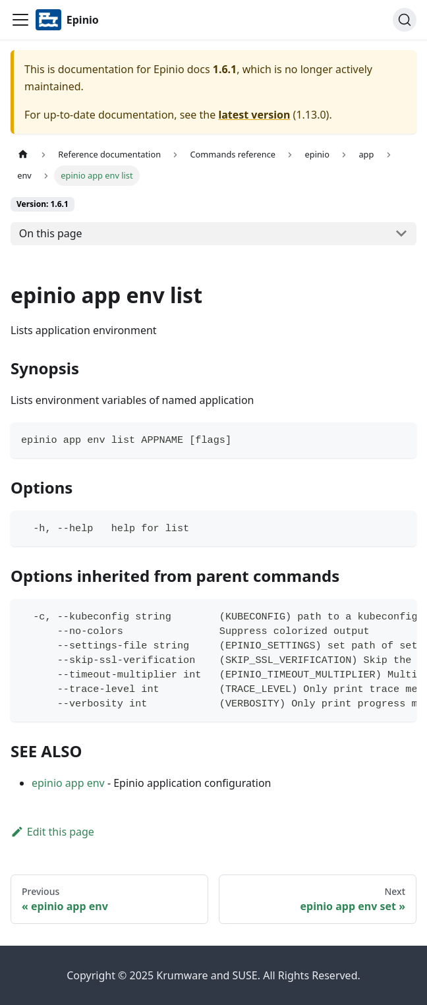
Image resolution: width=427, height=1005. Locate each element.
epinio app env (68, 783)
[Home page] (23, 154)
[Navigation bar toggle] (20, 20)
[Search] (404, 20)
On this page (50, 233)
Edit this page (52, 831)
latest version (254, 114)
